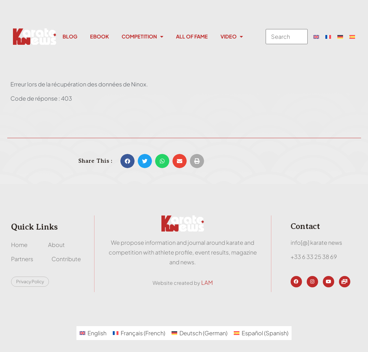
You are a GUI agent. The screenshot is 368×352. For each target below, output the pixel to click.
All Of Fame (192, 36)
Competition (142, 36)
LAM (207, 282)
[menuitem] (316, 36)
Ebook (99, 36)
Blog (70, 36)
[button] (127, 161)
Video (231, 36)
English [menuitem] (96, 333)
